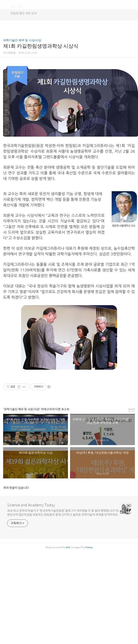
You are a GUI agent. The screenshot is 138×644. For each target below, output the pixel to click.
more (131, 409)
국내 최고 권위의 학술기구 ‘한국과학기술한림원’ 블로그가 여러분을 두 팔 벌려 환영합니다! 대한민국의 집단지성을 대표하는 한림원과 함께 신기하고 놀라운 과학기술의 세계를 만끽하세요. (63, 513)
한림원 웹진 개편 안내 (23, 13)
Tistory (89, 547)
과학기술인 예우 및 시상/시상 (22, 40)
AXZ (68, 547)
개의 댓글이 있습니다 (16, 488)
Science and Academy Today (31, 505)
